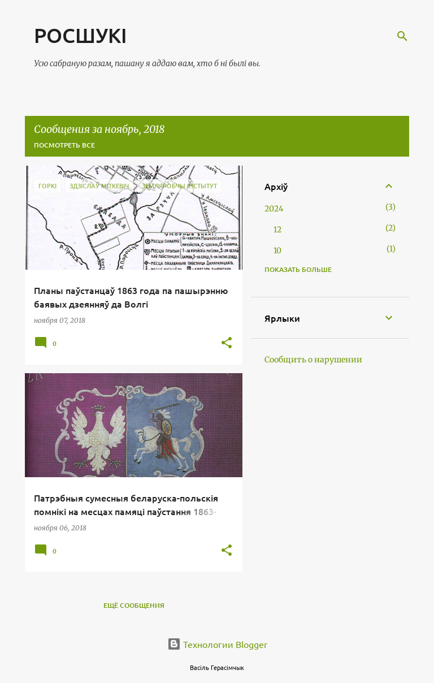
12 (277, 229)
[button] (226, 343)
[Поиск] (402, 36)
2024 (274, 209)
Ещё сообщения (133, 605)
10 (277, 250)
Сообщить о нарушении (313, 360)
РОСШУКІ (80, 35)
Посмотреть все (64, 145)
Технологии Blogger (217, 644)
